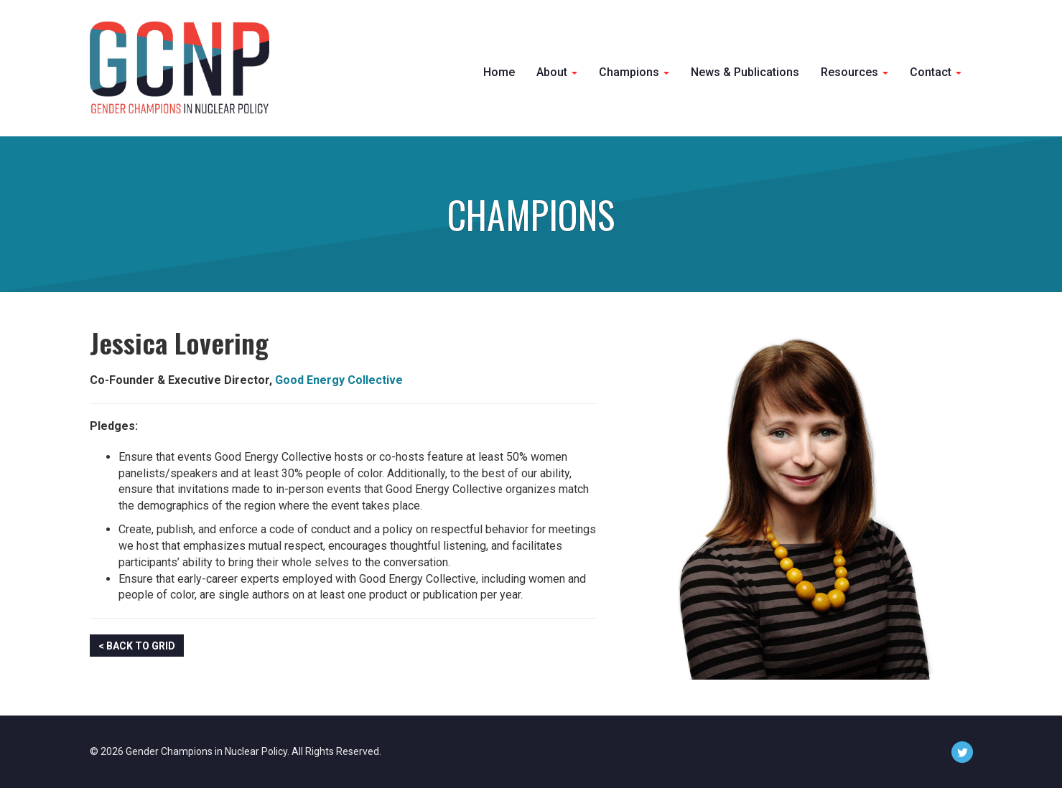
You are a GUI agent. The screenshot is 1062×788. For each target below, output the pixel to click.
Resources (854, 72)
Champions (634, 72)
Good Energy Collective (339, 380)
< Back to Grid (136, 646)
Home (499, 72)
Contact (935, 72)
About (556, 72)
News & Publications (745, 72)
